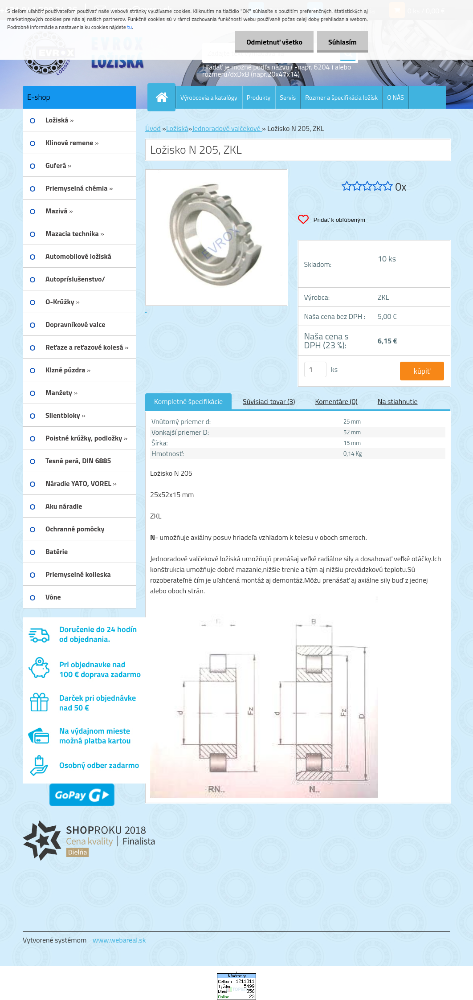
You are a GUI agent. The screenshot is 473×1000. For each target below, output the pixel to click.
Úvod (153, 128)
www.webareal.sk (119, 940)
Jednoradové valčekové (227, 128)
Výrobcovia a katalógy (208, 97)
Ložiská (177, 128)
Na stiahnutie (398, 401)
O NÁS (395, 97)
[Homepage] (165, 97)
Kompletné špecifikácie (188, 401)
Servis (288, 97)
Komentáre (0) (336, 401)
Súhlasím (342, 42)
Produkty (259, 97)
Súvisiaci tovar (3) (269, 401)
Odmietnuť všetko (274, 42)
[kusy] (315, 369)
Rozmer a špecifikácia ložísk (341, 97)
